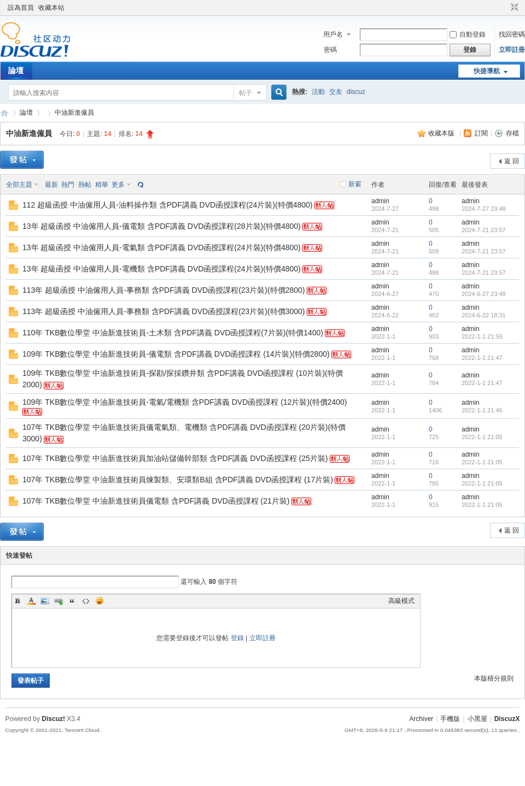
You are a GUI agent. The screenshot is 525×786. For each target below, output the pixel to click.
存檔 (512, 133)
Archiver (421, 719)
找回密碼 (512, 34)
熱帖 (84, 184)
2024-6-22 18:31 (484, 315)
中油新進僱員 (74, 112)
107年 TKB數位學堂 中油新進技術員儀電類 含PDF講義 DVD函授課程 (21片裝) (156, 501)
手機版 (450, 719)
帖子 (245, 93)
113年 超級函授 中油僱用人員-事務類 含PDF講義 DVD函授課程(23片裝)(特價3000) (163, 311)
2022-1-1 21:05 (482, 437)
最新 (51, 184)
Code (85, 600)
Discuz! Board (4, 113)
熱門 (67, 184)
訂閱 (481, 133)
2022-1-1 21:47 (482, 357)
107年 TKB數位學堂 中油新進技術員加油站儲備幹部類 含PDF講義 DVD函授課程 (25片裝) (175, 458)
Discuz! (53, 719)
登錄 (237, 638)
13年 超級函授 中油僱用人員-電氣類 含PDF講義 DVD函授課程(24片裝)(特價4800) (161, 247)
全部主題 (19, 184)
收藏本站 (51, 7)
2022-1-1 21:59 (482, 336)
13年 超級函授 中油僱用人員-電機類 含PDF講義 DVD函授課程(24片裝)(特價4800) (161, 268)
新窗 (354, 184)
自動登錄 (468, 34)
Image (44, 600)
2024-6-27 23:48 (484, 294)
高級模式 (401, 601)
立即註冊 (512, 50)
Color (31, 600)
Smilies (99, 600)
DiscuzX (507, 719)
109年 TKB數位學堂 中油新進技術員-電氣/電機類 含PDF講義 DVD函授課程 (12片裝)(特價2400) (184, 402)
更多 (118, 184)
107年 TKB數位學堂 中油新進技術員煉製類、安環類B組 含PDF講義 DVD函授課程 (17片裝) (177, 479)
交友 (335, 92)
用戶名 (333, 34)
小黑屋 (477, 719)
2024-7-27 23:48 (484, 208)
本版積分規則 (494, 678)
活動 (318, 92)
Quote (72, 600)
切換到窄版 (513, 8)
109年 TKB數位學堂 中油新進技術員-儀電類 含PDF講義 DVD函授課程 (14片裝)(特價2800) (176, 354)
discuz (356, 92)
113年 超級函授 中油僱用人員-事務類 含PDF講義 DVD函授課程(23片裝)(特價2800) (163, 290)
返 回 (511, 161)
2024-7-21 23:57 (484, 230)
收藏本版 (442, 133)
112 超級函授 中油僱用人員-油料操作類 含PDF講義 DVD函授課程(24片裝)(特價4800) (167, 204)
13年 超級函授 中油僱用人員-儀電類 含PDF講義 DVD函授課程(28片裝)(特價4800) (161, 226)
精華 (101, 184)
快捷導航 (487, 71)
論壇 (16, 70)
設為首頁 (21, 7)
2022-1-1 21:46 (482, 410)
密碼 (330, 50)
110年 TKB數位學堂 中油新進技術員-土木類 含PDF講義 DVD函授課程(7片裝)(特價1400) (172, 332)
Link (58, 600)
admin (380, 201)
